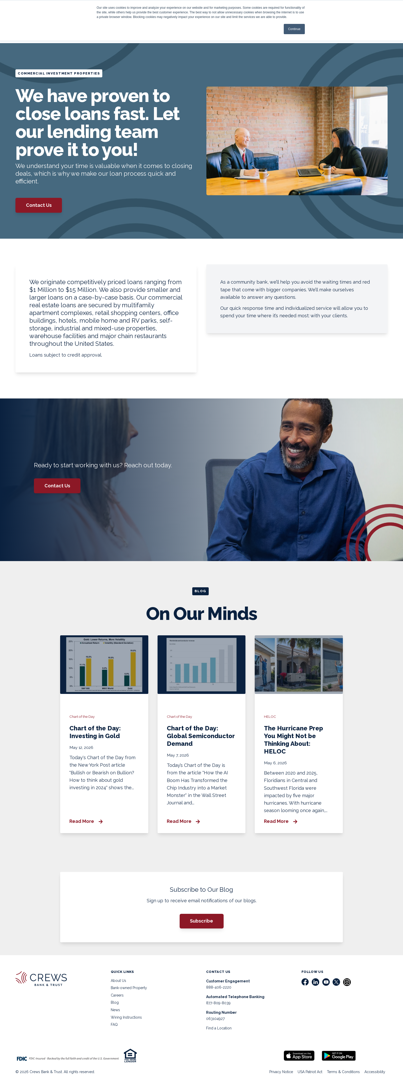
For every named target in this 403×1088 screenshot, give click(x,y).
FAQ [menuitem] (114, 1024)
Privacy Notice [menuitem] (281, 1072)
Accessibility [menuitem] (374, 1072)
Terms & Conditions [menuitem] (343, 1072)
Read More (86, 821)
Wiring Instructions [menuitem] (126, 1017)
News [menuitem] (115, 1010)
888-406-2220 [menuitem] (218, 987)
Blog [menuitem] (115, 1002)
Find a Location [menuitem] (219, 1028)
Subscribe (201, 921)
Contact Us (39, 205)
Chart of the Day (82, 716)
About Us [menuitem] (118, 981)
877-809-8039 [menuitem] (218, 1003)
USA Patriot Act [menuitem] (310, 1072)
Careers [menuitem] (117, 995)
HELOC (270, 716)
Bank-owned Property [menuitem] (129, 988)
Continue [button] (294, 29)
